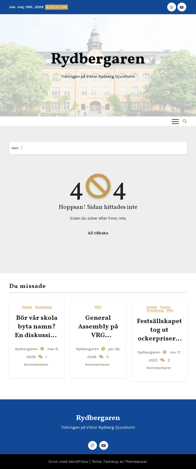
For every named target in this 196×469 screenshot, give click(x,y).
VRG (169, 310)
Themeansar (136, 461)
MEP (98, 307)
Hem (15, 148)
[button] (185, 121)
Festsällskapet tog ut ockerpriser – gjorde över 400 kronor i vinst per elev (159, 343)
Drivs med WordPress (68, 461)
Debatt (27, 307)
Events (165, 307)
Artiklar (151, 307)
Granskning (43, 307)
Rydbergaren (98, 59)
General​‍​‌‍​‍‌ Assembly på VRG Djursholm (98, 330)
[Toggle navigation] (175, 121)
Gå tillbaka (98, 233)
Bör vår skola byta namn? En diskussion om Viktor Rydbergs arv (37, 335)
